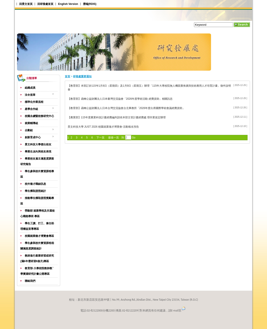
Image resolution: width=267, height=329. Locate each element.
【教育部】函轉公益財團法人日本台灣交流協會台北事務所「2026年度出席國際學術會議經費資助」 (126, 108)
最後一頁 (113, 137)
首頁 (67, 76)
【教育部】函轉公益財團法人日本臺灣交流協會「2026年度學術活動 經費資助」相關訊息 (120, 98)
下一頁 (100, 137)
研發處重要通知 (82, 76)
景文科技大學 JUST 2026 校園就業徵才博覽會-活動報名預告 (103, 126)
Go (133, 137)
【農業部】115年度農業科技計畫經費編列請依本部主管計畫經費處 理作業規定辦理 (117, 117)
